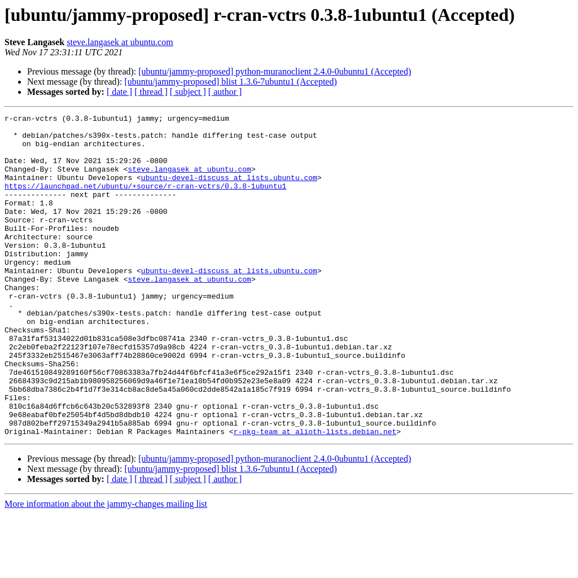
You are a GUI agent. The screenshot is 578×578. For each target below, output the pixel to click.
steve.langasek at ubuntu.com (120, 42)
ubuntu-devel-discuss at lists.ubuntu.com (229, 191)
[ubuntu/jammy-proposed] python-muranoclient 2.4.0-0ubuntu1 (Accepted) (274, 71)
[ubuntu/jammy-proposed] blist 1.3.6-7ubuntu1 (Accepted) (230, 81)
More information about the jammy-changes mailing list (106, 568)
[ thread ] (151, 92)
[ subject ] (188, 92)
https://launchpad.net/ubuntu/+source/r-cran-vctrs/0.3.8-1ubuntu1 (145, 201)
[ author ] (225, 92)
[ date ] (119, 92)
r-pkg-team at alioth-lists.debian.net (315, 496)
